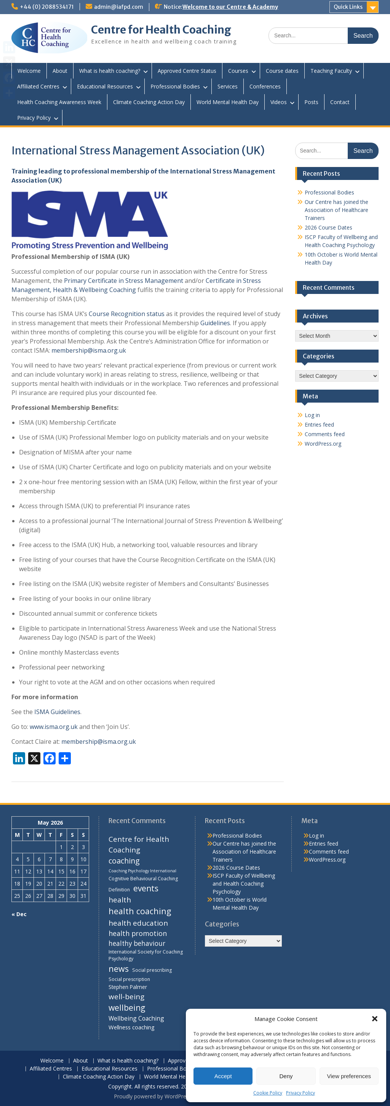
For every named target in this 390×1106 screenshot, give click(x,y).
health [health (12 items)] (120, 900)
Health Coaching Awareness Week (59, 102)
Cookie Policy (267, 1093)
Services (227, 86)
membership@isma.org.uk (88, 350)
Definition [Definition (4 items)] (119, 889)
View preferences (349, 1076)
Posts (311, 102)
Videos (278, 102)
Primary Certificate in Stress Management (123, 280)
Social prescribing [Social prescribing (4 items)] (152, 970)
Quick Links (348, 6)
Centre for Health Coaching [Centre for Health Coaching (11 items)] (139, 844)
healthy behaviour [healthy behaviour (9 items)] (137, 943)
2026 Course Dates (328, 227)
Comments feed (325, 434)
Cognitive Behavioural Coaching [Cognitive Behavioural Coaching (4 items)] (143, 878)
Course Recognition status (127, 314)
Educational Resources (105, 86)
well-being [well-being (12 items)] (126, 997)
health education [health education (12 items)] (138, 923)
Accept (223, 1076)
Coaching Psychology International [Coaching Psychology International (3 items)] (142, 870)
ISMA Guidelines (57, 712)
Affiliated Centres (38, 86)
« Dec (19, 914)
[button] (375, 1019)
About (60, 70)
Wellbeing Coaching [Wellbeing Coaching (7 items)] (136, 1018)
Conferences (265, 86)
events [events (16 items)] (145, 888)
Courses (238, 70)
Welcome (29, 70)
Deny (285, 1076)
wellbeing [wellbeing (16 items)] (127, 1007)
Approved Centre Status (187, 70)
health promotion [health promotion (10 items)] (138, 933)
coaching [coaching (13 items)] (124, 861)
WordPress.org (323, 443)
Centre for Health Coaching (161, 30)
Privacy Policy (300, 1093)
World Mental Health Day (228, 102)
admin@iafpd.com (118, 6)
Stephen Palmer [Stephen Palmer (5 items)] (128, 986)
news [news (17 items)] (119, 968)
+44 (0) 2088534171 (47, 6)
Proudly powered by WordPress (153, 1096)
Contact (340, 102)
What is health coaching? (109, 70)
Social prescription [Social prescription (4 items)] (129, 979)
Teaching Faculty (331, 70)
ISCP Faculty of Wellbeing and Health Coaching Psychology (244, 883)
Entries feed (319, 424)
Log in (312, 415)
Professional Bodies (175, 86)
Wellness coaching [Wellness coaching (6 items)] (132, 1027)
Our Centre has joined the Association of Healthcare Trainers (336, 210)
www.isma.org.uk (54, 726)
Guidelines (215, 323)
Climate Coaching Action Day (149, 102)
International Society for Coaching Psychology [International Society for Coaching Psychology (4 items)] (146, 955)
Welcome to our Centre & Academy (230, 6)
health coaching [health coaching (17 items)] (140, 911)
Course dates (282, 70)
